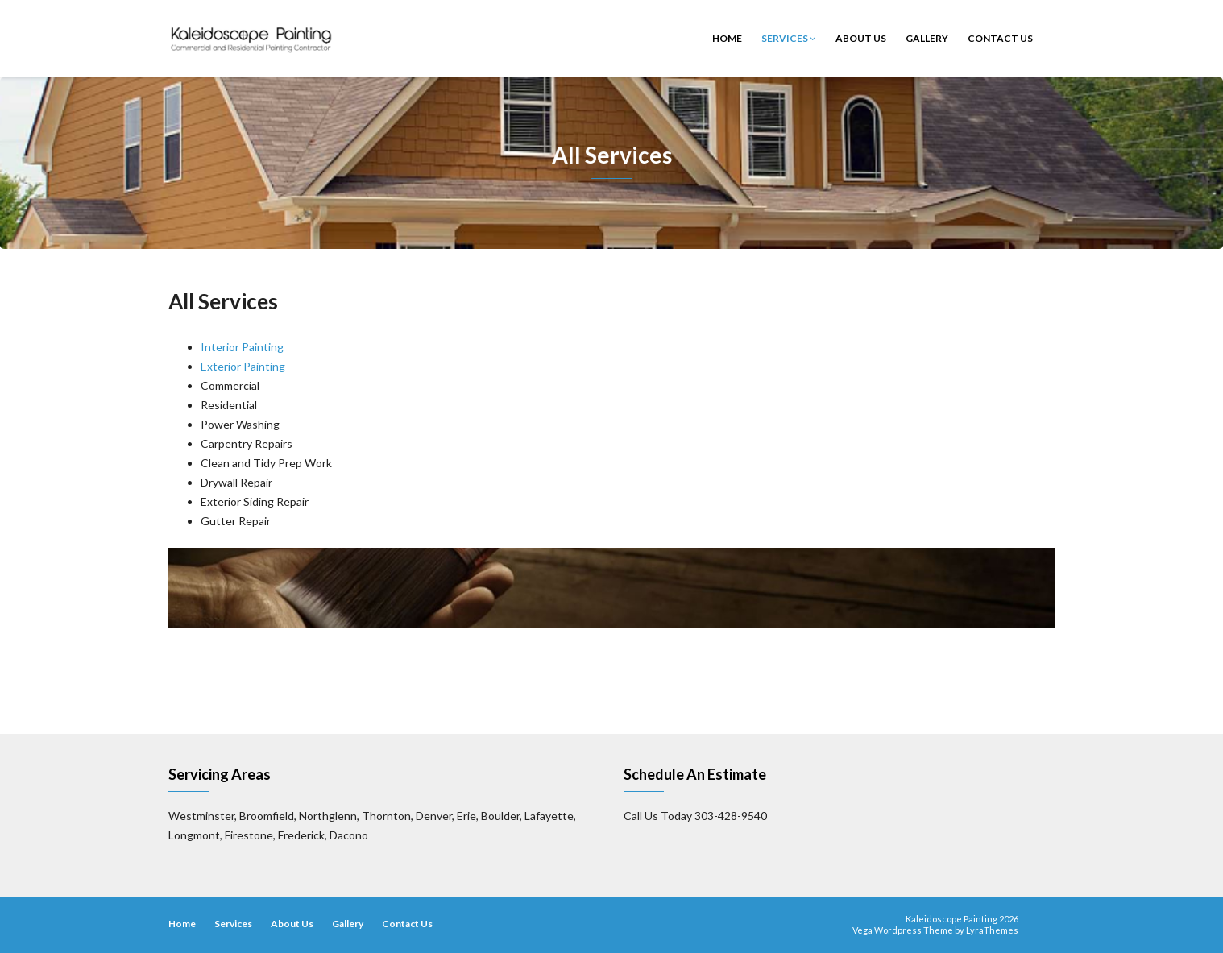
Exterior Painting (243, 366)
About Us (860, 38)
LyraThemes (992, 930)
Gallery (927, 38)
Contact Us (1000, 38)
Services (788, 38)
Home (727, 38)
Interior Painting (242, 347)
